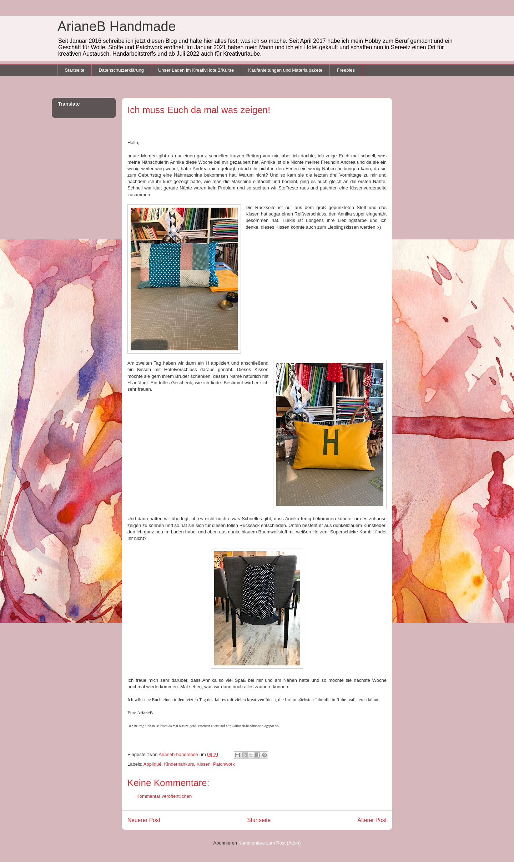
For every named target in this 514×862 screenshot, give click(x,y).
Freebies (346, 70)
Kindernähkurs (179, 764)
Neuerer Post (143, 820)
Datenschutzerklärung (121, 70)
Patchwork (224, 764)
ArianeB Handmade (116, 26)
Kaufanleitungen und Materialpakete (285, 70)
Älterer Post (372, 820)
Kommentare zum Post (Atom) (269, 843)
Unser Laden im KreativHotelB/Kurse (196, 70)
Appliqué (152, 764)
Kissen (204, 764)
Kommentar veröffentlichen (164, 796)
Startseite (75, 70)
